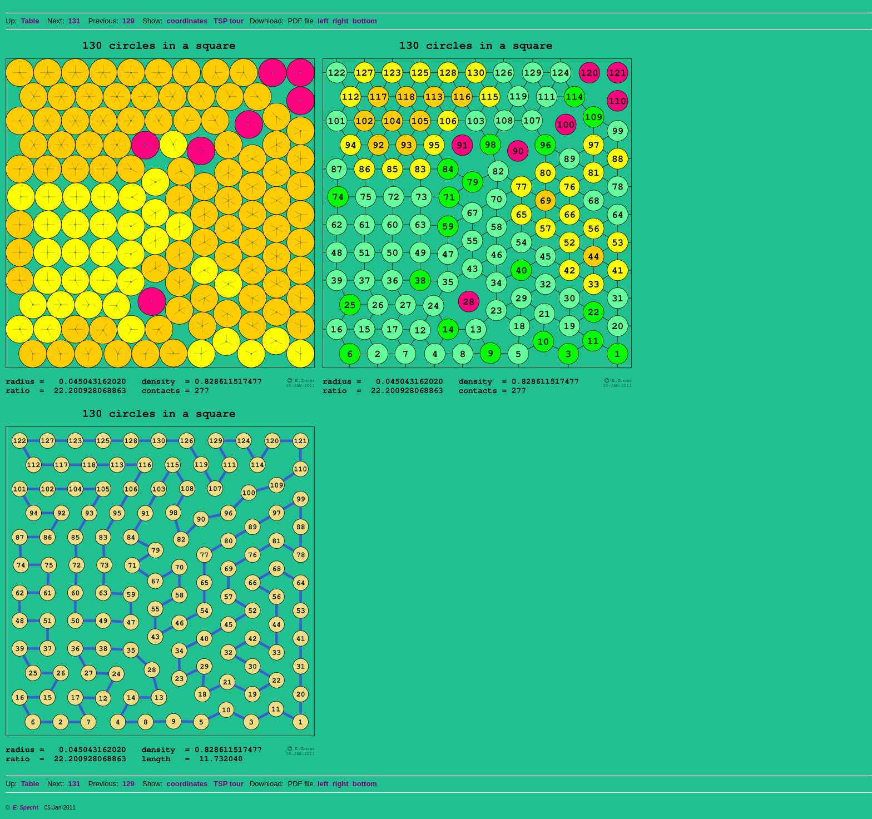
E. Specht (25, 808)
